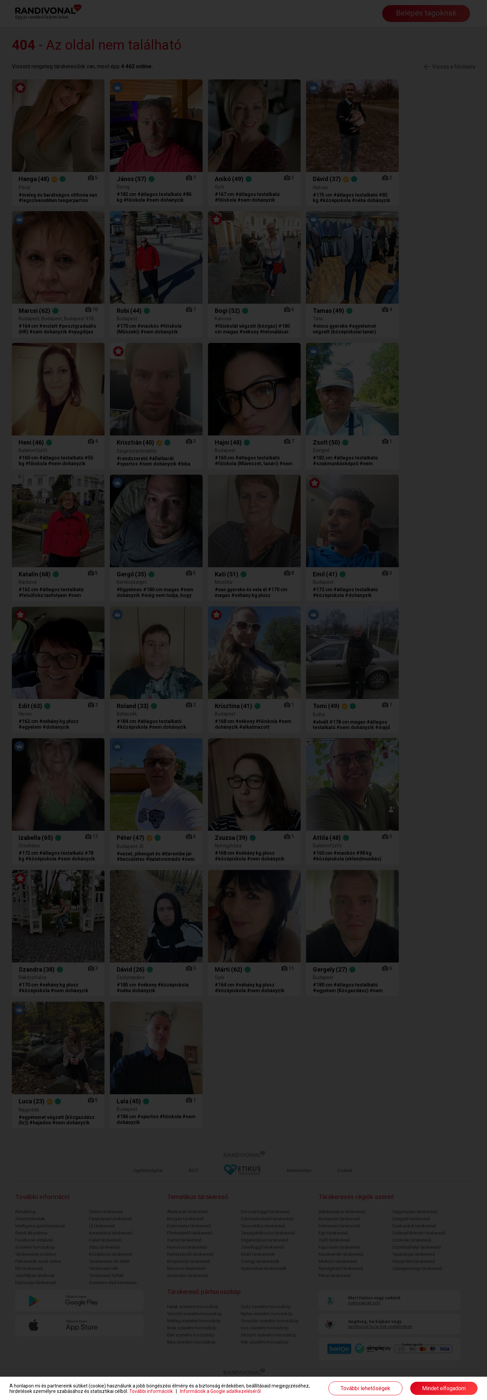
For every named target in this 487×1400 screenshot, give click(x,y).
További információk (151, 1391)
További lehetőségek (365, 1388)
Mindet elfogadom (444, 1388)
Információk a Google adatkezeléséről (220, 1391)
